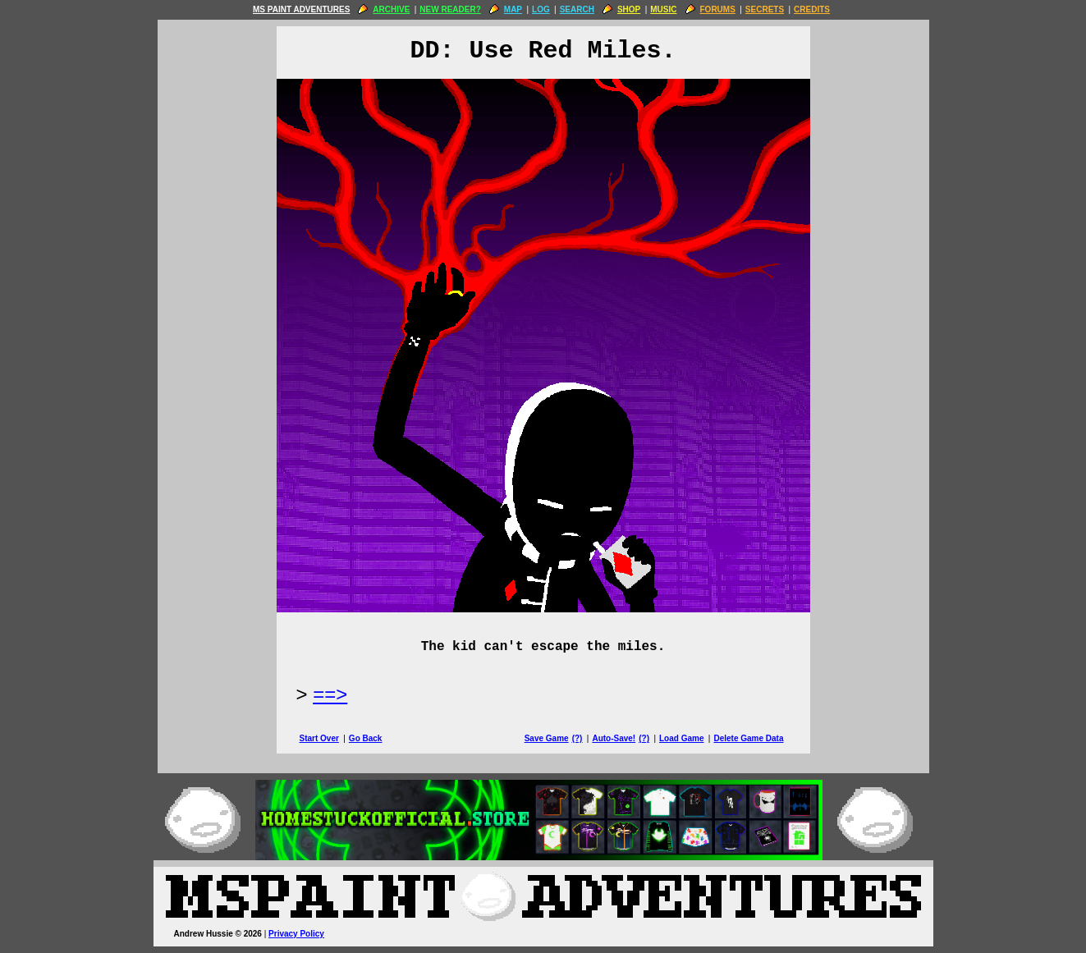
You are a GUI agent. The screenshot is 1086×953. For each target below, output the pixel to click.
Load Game (681, 738)
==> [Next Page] (330, 694)
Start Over (319, 738)
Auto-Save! (613, 738)
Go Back (366, 738)
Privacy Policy (296, 933)
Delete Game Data (748, 738)
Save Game (547, 738)
